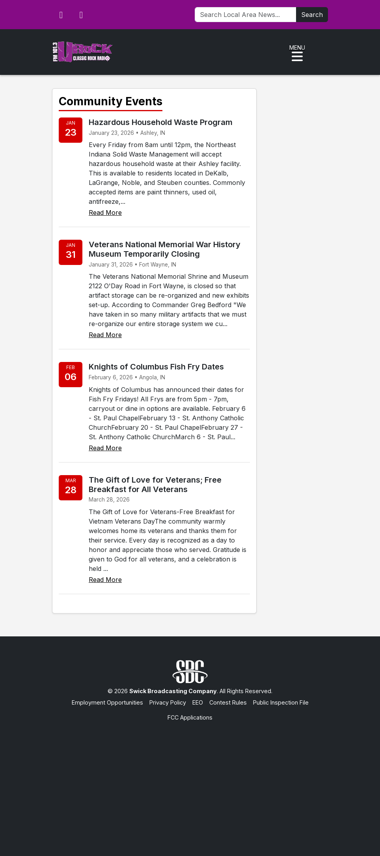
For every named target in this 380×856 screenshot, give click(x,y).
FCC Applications (190, 717)
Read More (105, 212)
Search (312, 15)
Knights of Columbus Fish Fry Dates (156, 366)
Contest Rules (228, 702)
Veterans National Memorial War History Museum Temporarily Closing (164, 249)
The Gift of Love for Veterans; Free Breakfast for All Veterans (155, 484)
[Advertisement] (190, 781)
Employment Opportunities (107, 702)
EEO (197, 702)
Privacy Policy (167, 702)
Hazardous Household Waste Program (161, 122)
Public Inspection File (281, 702)
